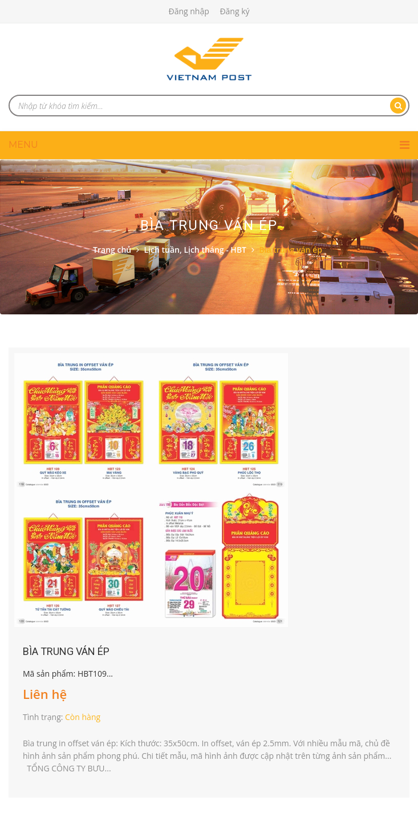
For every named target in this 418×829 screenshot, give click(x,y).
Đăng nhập (188, 11)
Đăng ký (234, 11)
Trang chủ (112, 249)
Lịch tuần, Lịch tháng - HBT (195, 249)
